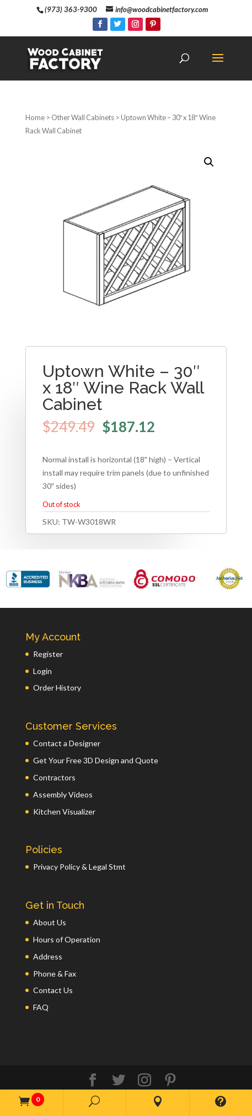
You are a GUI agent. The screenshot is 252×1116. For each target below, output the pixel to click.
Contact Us (53, 954)
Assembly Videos (63, 759)
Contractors (54, 742)
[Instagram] (135, 24)
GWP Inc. (182, 1076)
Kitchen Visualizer (64, 776)
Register (48, 618)
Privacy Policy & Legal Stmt (79, 831)
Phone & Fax (54, 938)
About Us (49, 887)
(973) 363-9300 (71, 9)
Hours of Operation (66, 904)
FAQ (41, 972)
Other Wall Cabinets (82, 82)
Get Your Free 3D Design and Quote (95, 725)
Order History (57, 652)
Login (42, 635)
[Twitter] (117, 24)
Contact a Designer (66, 708)
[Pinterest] (153, 24)
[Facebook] (100, 24)
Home (35, 82)
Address (47, 921)
